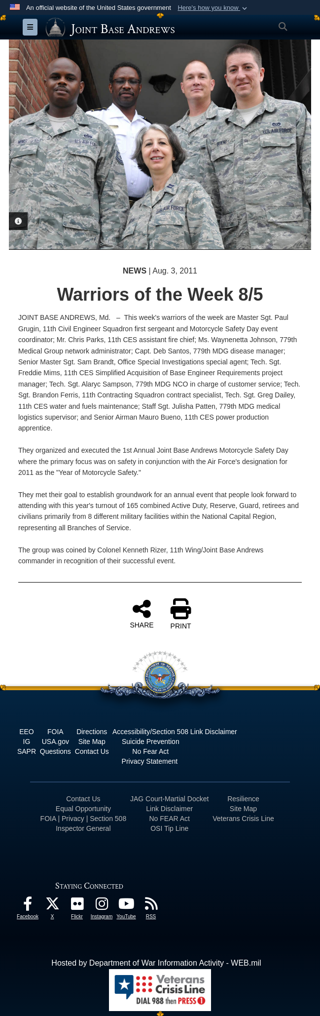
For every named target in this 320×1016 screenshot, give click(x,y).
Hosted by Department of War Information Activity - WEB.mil (156, 963)
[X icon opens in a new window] (52, 906)
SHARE (141, 613)
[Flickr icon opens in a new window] (77, 906)
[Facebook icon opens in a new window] (27, 906)
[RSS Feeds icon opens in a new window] (151, 906)
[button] (213, 8)
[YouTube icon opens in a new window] (126, 906)
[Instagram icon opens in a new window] (101, 906)
